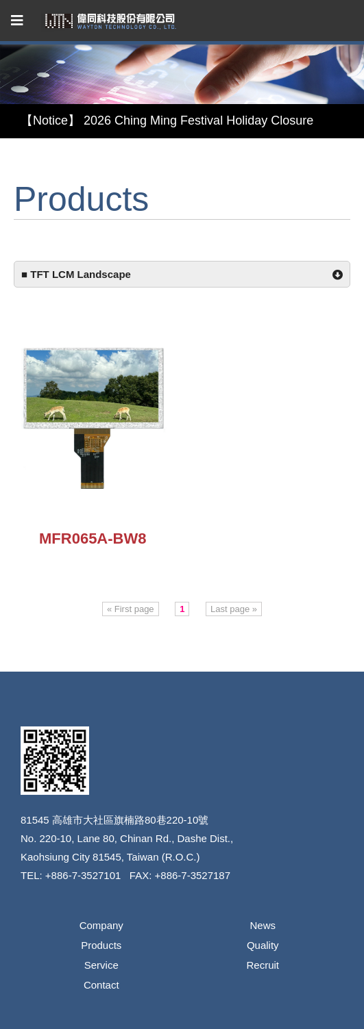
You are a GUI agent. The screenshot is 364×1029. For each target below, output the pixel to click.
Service (101, 965)
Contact (101, 985)
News (263, 925)
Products (101, 945)
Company (101, 925)
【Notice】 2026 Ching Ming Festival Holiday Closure (167, 120)
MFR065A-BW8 (92, 538)
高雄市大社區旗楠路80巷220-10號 (130, 820)
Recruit (262, 965)
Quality (263, 945)
